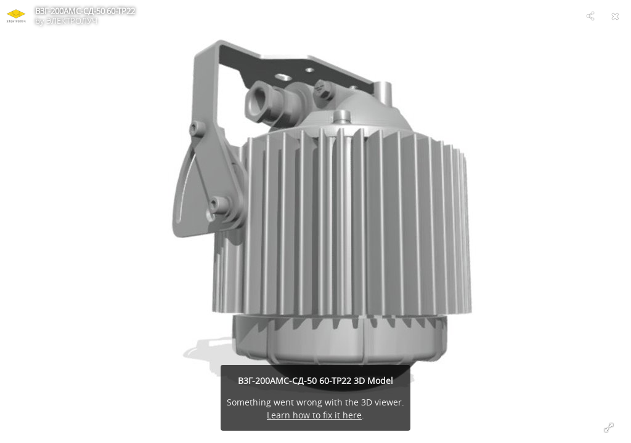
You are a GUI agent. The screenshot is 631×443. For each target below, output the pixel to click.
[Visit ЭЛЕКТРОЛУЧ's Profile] (16, 16)
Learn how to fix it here (314, 415)
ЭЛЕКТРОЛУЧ (71, 20)
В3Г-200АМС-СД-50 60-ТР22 (85, 11)
